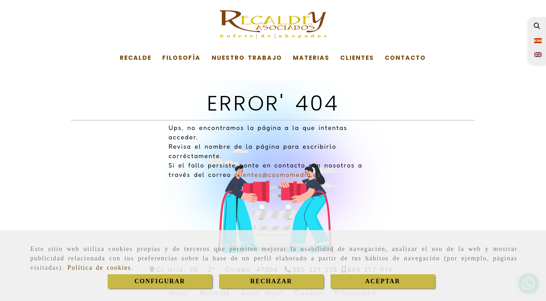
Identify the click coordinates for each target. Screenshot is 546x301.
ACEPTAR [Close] (382, 281)
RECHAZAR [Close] (271, 281)
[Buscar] (537, 26)
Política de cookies (99, 267)
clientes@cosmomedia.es (277, 174)
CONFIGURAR (159, 281)
